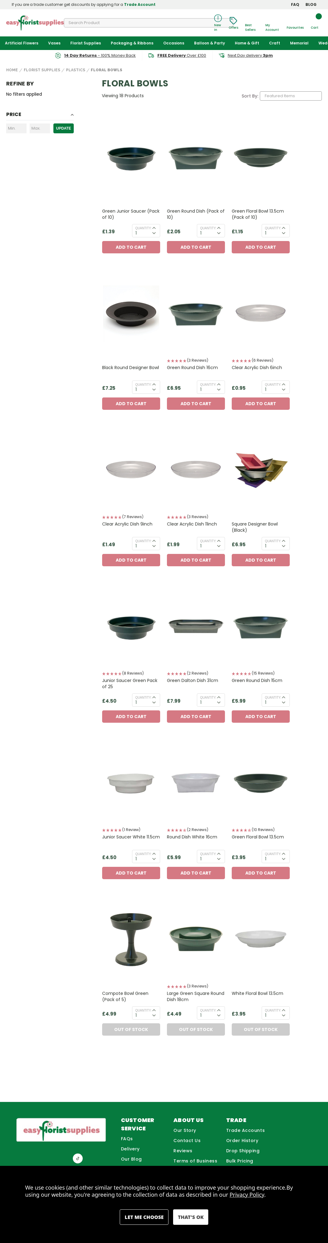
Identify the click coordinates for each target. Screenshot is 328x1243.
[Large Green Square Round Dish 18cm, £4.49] (196, 939)
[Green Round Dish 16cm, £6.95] (196, 313)
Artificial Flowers (21, 43)
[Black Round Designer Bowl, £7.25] (131, 313)
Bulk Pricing (239, 1161)
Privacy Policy (247, 1194)
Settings (144, 1217)
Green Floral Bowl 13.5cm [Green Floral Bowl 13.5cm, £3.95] (258, 837)
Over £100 (181, 55)
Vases (54, 43)
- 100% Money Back (100, 55)
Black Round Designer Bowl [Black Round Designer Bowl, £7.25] (130, 367)
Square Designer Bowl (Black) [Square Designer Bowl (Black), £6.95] (255, 527)
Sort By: (250, 96)
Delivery (130, 1149)
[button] (196, 361)
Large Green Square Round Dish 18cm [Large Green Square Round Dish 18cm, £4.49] (195, 996)
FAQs (127, 1139)
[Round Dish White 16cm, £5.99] (196, 783)
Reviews (183, 1151)
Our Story (184, 1130)
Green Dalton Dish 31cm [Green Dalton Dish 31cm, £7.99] (192, 680)
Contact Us (187, 1140)
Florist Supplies (85, 43)
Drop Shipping (243, 1151)
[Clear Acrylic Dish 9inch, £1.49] (131, 470)
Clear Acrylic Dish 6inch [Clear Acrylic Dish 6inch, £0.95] (257, 367)
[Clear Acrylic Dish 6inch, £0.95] (261, 313)
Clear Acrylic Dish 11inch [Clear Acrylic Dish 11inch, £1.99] (192, 524)
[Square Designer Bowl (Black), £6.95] (261, 470)
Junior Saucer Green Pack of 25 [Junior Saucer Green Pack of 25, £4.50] (129, 683)
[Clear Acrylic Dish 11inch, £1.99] (196, 470)
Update (63, 128)
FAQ (295, 4)
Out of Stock (131, 1029)
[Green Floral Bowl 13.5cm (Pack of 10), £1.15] (261, 157)
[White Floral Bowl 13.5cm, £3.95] (261, 939)
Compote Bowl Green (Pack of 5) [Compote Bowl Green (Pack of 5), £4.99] (125, 996)
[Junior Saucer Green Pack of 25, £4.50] (131, 626)
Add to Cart (131, 247)
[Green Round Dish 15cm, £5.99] (261, 626)
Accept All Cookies (190, 1217)
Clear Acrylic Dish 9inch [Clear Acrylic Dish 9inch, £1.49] (127, 524)
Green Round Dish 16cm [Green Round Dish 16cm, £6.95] (192, 367)
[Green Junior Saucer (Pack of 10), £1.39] (131, 157)
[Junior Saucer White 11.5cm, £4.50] (131, 783)
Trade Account (140, 4)
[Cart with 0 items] (314, 23)
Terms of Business (195, 1161)
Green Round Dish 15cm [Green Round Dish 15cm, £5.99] (257, 680)
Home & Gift (247, 43)
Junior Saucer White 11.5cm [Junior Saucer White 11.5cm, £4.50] (131, 837)
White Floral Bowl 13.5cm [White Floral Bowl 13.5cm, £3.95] (257, 993)
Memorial (299, 43)
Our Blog (131, 1159)
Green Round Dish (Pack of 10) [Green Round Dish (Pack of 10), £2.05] (196, 214)
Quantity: (143, 228)
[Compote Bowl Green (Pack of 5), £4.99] (131, 939)
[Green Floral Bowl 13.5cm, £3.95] (261, 783)
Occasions (173, 43)
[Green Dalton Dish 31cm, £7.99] (196, 626)
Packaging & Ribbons (132, 43)
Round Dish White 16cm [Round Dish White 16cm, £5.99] (192, 837)
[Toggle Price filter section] (40, 115)
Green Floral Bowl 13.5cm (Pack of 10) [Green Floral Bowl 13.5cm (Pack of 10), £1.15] (258, 214)
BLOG (311, 4)
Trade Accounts (245, 1130)
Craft (274, 43)
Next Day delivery (250, 55)
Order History (242, 1140)
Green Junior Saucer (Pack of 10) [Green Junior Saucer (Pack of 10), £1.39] (131, 214)
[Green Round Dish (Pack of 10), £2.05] (196, 157)
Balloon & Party (209, 43)
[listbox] (291, 96)
